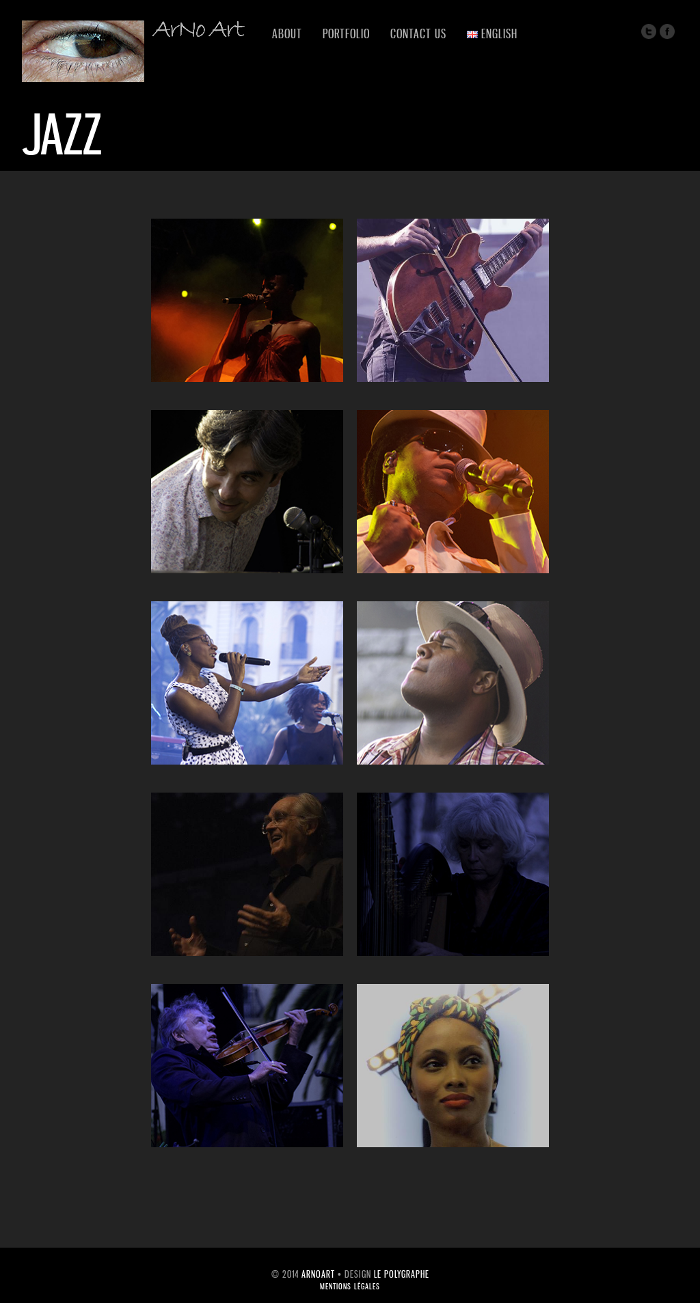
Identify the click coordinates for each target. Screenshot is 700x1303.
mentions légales (350, 1286)
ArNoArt (318, 1274)
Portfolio (346, 33)
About (287, 33)
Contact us (418, 33)
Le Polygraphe (401, 1274)
